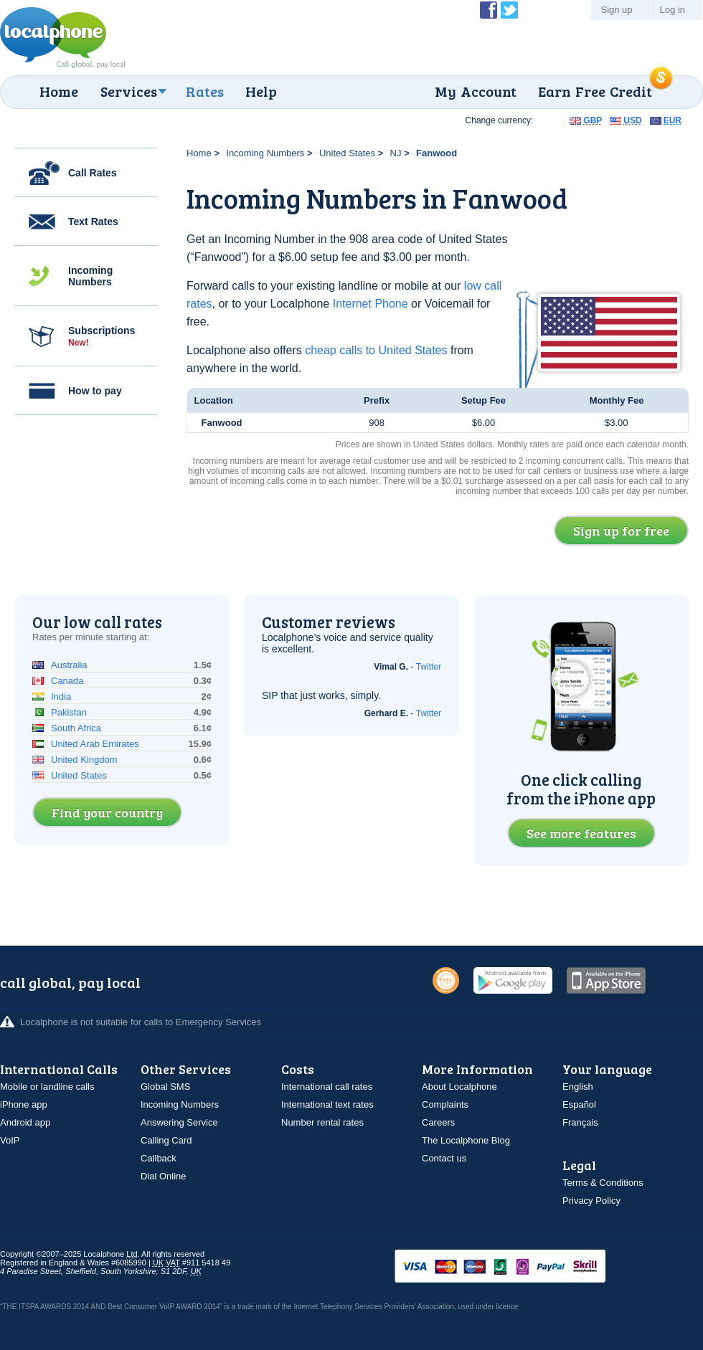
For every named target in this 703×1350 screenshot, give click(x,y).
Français (580, 1122)
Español (579, 1104)
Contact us (444, 1158)
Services (128, 91)
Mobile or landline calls (47, 1086)
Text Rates (93, 221)
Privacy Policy (591, 1200)
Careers (438, 1122)
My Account (475, 91)
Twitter (428, 667)
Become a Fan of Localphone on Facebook (488, 10)
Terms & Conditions (602, 1182)
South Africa (76, 728)
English (577, 1086)
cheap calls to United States (376, 350)
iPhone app (23, 1104)
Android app (25, 1122)
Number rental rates (322, 1122)
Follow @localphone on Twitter (509, 10)
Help (261, 91)
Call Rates (92, 173)
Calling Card (166, 1140)
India (61, 696)
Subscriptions (101, 336)
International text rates (327, 1104)
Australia (69, 665)
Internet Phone (370, 304)
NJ (396, 153)
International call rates (326, 1086)
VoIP (9, 1140)
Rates (205, 91)
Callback (158, 1158)
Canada (67, 680)
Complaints (445, 1104)
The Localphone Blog (466, 1140)
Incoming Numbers (90, 276)
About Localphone (459, 1086)
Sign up (616, 9)
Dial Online (164, 1176)
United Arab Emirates (95, 743)
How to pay (95, 390)
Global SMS (165, 1086)
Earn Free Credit (595, 91)
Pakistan (69, 712)
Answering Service (179, 1122)
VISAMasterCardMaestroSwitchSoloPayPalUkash (520, 1267)
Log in (672, 9)
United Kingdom (84, 759)
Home (58, 91)
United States (347, 153)
